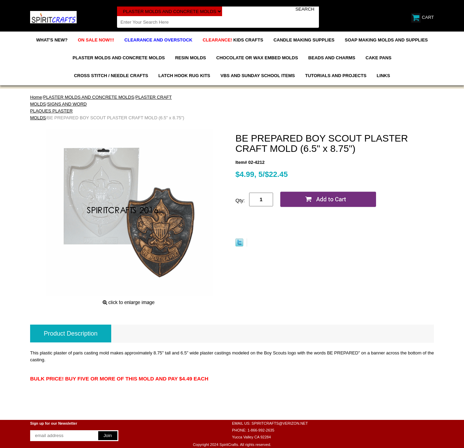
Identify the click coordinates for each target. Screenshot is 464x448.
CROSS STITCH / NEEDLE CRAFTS (111, 75)
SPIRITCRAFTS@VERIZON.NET (280, 423)
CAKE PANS (378, 57)
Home (36, 97)
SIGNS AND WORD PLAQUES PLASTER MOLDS (58, 110)
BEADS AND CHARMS (331, 57)
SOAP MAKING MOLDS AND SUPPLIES (386, 40)
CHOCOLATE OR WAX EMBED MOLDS (257, 57)
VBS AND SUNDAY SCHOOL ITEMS (257, 75)
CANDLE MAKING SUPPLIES (303, 40)
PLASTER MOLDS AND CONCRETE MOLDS (119, 57)
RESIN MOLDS (190, 57)
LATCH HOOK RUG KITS (184, 75)
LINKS (383, 75)
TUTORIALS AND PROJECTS (335, 75)
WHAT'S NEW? (52, 40)
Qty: (240, 200)
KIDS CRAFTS (233, 40)
